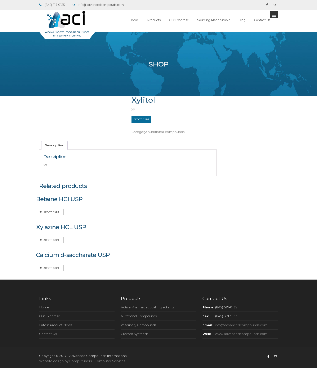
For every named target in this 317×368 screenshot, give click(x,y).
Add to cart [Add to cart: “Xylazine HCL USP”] (51, 240)
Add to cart (141, 119)
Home (141, 20)
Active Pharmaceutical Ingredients (147, 307)
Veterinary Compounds (138, 325)
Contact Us (270, 20)
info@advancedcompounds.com (241, 325)
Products (161, 20)
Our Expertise (186, 20)
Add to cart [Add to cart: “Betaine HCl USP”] (51, 212)
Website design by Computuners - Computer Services (82, 361)
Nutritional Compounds (139, 316)
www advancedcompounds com (241, 334)
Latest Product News (55, 325)
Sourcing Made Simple (221, 20)
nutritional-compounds (166, 132)
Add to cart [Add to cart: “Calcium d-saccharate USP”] (51, 268)
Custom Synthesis (134, 334)
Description (54, 145)
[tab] (54, 145)
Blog (249, 20)
